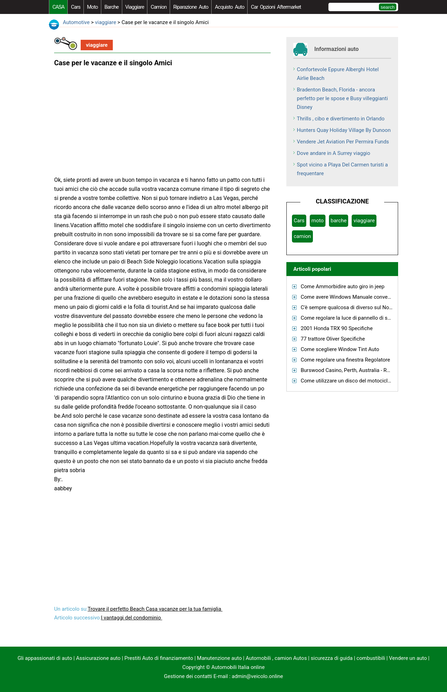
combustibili (371, 658)
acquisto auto (229, 7)
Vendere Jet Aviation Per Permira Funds (343, 142)
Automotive (76, 22)
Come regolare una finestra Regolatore (345, 360)
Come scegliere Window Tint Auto (340, 349)
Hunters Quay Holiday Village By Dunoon (344, 130)
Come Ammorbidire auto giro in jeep (342, 286)
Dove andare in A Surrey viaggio (333, 153)
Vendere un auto (408, 658)
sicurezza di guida (332, 658)
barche (111, 7)
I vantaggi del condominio (131, 618)
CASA (58, 7)
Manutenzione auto (219, 658)
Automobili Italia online (238, 667)
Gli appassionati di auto (44, 658)
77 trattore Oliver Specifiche (333, 339)
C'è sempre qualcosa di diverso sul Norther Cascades (362, 307)
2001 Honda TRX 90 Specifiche (337, 328)
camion (159, 7)
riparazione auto (190, 7)
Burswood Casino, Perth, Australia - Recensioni (355, 370)
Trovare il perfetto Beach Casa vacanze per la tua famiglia (155, 609)
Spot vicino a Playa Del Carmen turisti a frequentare (342, 169)
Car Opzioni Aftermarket (276, 7)
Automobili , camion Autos (276, 658)
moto (92, 7)
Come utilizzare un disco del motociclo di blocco (357, 381)
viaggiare (134, 7)
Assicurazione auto (98, 658)
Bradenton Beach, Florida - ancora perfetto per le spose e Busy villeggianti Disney (342, 98)
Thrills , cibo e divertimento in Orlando (340, 119)
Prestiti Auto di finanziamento (158, 658)
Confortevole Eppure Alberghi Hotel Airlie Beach (338, 73)
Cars (75, 7)
